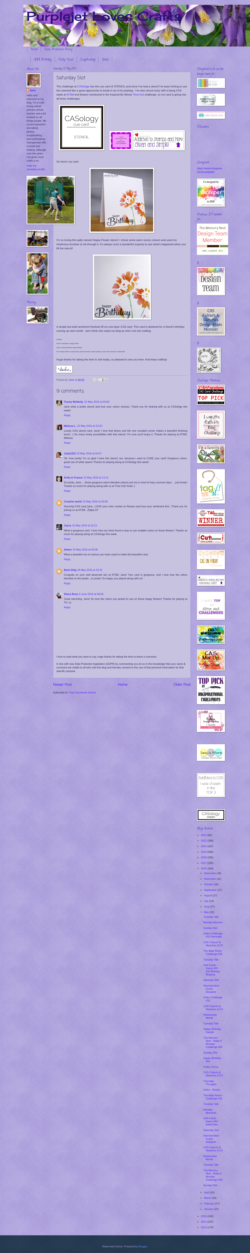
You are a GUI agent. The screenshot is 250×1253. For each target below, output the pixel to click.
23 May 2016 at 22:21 (84, 525)
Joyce (67, 525)
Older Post (182, 684)
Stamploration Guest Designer (211, 988)
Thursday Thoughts (209, 1083)
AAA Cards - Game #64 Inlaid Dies (210, 1121)
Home (34, 49)
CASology (83, 86)
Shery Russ (71, 594)
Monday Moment (212, 922)
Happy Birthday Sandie (212, 1031)
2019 (204, 851)
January (209, 1209)
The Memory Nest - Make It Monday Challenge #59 (212, 1175)
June (207, 906)
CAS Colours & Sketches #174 (213, 1008)
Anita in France (73, 477)
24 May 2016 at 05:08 (85, 549)
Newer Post (62, 684)
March (208, 1197)
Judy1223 (70, 453)
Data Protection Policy (58, 49)
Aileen (68, 549)
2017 (204, 863)
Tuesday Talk (210, 916)
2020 (204, 846)
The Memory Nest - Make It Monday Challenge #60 (212, 1042)
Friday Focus (210, 1066)
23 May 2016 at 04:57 (89, 453)
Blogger (142, 1246)
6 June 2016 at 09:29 (91, 594)
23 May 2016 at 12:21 (96, 477)
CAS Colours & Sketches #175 (213, 944)
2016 (204, 868)
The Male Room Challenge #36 (212, 952)
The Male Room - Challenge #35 (213, 1097)
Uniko (105, 59)
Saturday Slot (211, 980)
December (210, 873)
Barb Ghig (70, 569)
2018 (204, 857)
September (210, 890)
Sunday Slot (210, 928)
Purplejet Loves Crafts (104, 16)
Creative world (73, 501)
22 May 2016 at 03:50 (96, 401)
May (207, 912)
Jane (33, 90)
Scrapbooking (87, 59)
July (206, 901)
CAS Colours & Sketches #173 (213, 1074)
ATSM (70, 94)
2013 (204, 1227)
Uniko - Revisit (211, 1089)
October (209, 884)
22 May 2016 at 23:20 (89, 425)
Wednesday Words (210, 1016)
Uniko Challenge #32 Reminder (212, 935)
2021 (204, 840)
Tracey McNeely (73, 401)
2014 (204, 1221)
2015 (204, 1216)
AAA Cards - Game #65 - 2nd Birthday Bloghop (211, 970)
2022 (204, 835)
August (208, 895)
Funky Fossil (65, 59)
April (207, 1192)
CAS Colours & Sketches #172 (213, 1149)
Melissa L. (70, 425)
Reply (67, 415)
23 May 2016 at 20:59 (95, 501)
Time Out (139, 94)
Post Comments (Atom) (82, 692)
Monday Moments (209, 1111)
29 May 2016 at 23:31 (89, 569)
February (209, 1203)
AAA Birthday (43, 59)
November (210, 878)
